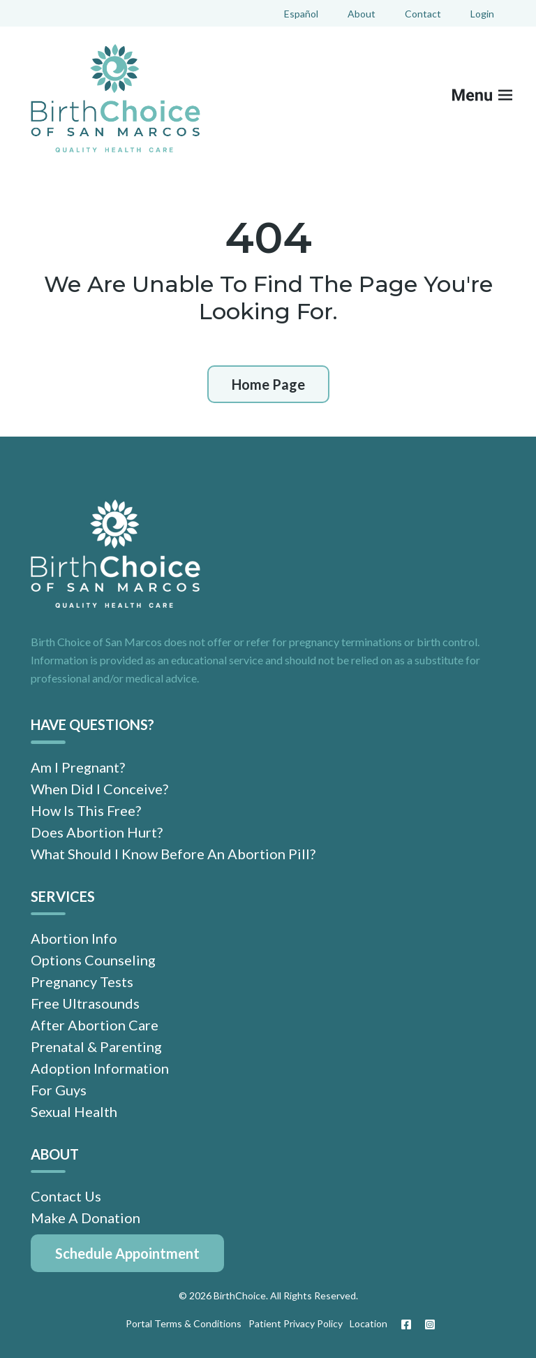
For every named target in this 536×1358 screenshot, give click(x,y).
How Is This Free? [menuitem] (86, 810)
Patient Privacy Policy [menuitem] (295, 1323)
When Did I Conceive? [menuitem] (99, 788)
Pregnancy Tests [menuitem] (82, 981)
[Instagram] (426, 1324)
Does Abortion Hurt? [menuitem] (97, 832)
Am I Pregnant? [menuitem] (78, 767)
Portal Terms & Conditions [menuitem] (183, 1323)
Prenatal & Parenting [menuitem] (96, 1046)
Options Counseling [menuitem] (93, 959)
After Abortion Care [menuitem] (94, 1024)
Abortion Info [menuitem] (74, 938)
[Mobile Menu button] (491, 98)
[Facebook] (406, 1324)
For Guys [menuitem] (59, 1089)
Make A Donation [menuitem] (85, 1217)
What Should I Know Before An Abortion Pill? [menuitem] (173, 853)
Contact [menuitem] (423, 14)
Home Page (268, 384)
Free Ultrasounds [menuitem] (85, 1003)
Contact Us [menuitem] (66, 1196)
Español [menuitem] (301, 14)
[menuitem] (127, 1253)
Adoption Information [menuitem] (100, 1068)
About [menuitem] (361, 14)
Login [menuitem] (482, 14)
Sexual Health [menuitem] (74, 1111)
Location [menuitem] (368, 1323)
